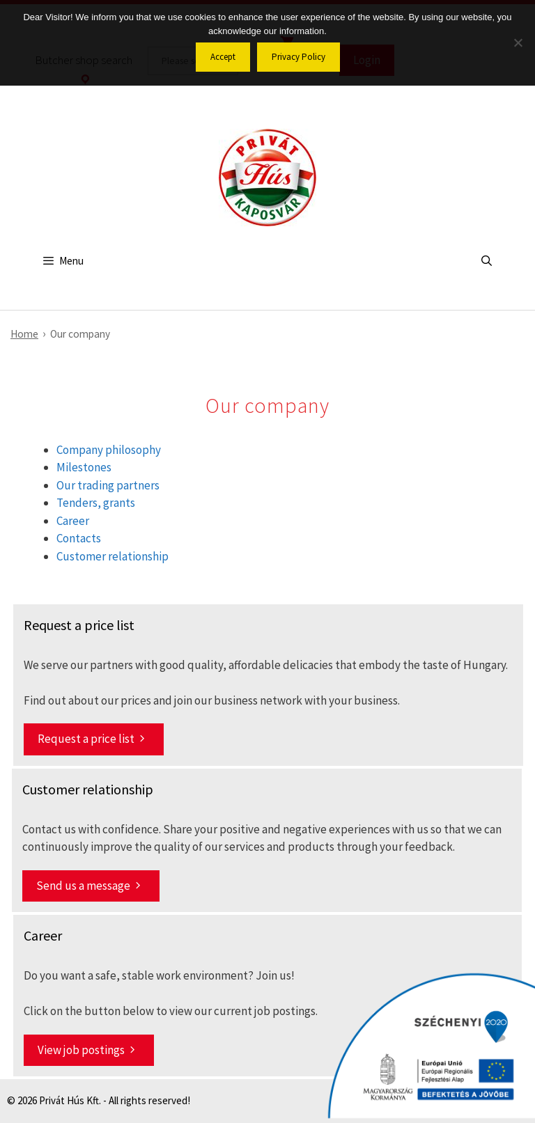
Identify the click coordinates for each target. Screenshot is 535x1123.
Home (24, 333)
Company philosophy (108, 449)
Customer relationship (112, 556)
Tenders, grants (95, 502)
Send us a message (83, 885)
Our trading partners (108, 485)
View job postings (81, 1050)
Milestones (83, 467)
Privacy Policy (298, 57)
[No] (518, 42)
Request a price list (86, 738)
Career (72, 520)
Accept (222, 57)
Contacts (78, 538)
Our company (80, 333)
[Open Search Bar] (486, 261)
